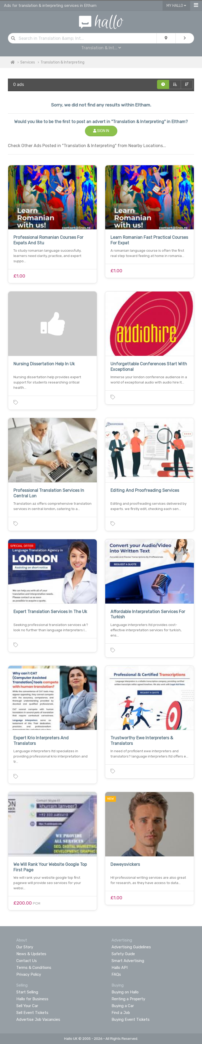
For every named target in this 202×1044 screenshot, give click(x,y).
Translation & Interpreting (62, 62)
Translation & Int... (101, 47)
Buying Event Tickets (131, 1019)
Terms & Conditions (33, 967)
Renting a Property (128, 999)
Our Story (24, 947)
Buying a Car (123, 1005)
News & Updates (31, 953)
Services (27, 62)
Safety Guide (123, 953)
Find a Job (121, 1012)
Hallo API (120, 967)
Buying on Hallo (125, 992)
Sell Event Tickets (32, 1012)
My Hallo (176, 5)
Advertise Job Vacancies (38, 1019)
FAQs (116, 974)
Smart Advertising (128, 960)
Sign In (101, 131)
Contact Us (26, 960)
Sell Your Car (27, 1005)
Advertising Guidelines (131, 947)
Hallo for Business (32, 999)
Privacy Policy (28, 974)
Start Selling (27, 992)
